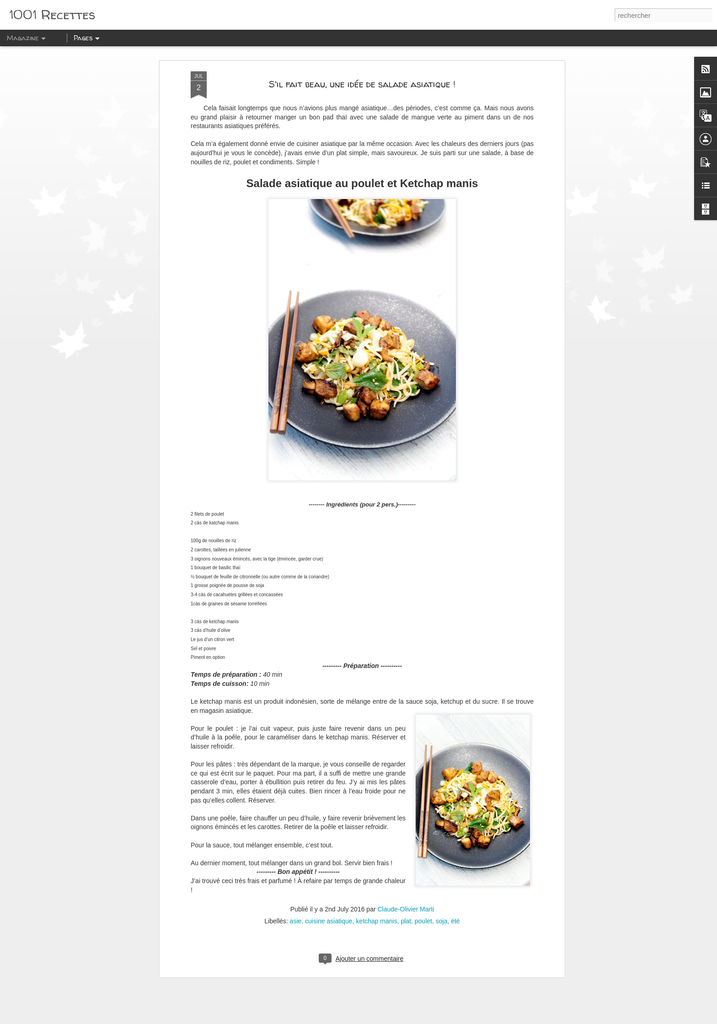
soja (442, 914)
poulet (423, 914)
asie (296, 914)
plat (406, 914)
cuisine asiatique (329, 914)
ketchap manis (376, 914)
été (455, 914)
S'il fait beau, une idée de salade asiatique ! (362, 77)
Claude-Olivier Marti (405, 902)
